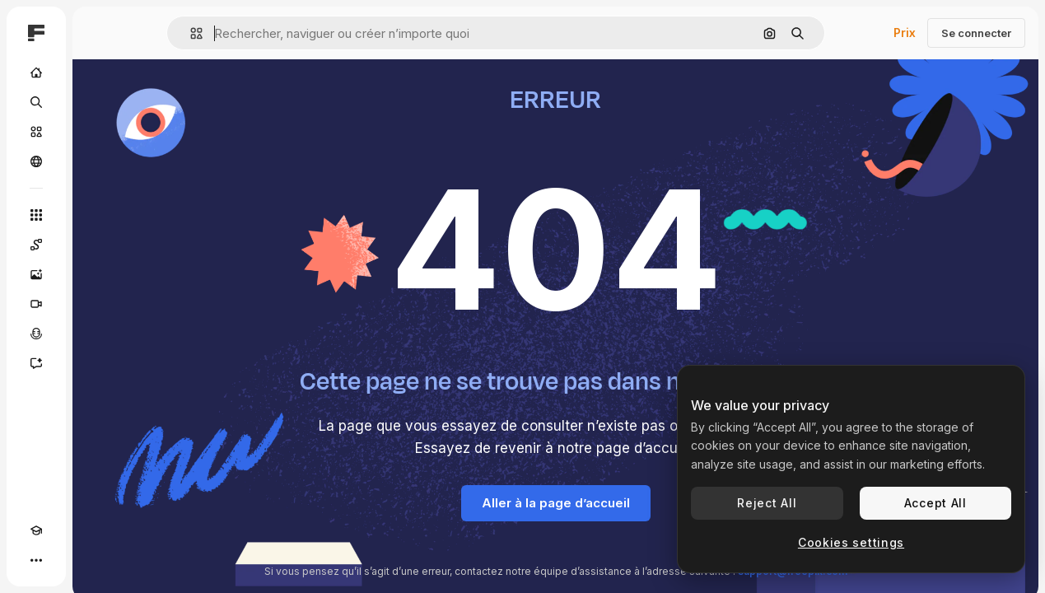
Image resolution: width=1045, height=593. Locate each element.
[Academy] (36, 530)
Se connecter (976, 33)
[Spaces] (36, 244)
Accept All (935, 503)
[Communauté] (36, 161)
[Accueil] (36, 72)
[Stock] (36, 132)
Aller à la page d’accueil (556, 503)
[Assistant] (36, 363)
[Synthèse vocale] (36, 333)
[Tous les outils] (36, 215)
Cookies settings (851, 542)
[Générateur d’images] (36, 274)
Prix (904, 33)
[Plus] (36, 560)
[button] (189, 33)
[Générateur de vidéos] (36, 304)
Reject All (766, 503)
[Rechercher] (36, 102)
